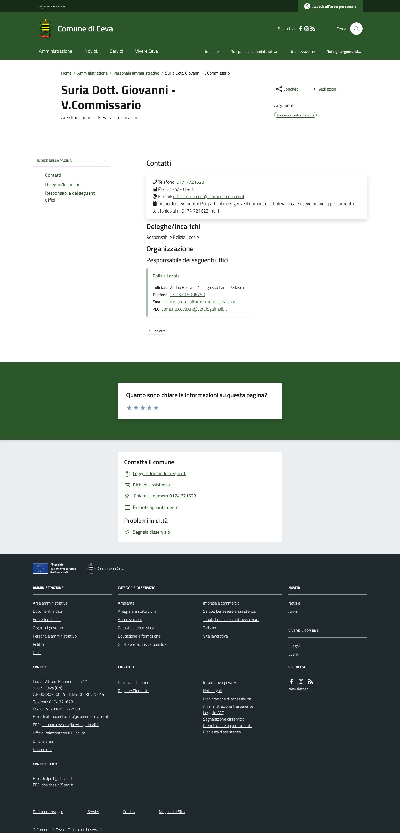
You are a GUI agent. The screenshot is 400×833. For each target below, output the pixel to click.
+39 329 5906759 (187, 294)
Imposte (212, 51)
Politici (38, 644)
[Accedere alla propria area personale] (330, 6)
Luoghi (294, 646)
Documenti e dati (47, 611)
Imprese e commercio (221, 603)
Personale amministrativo (136, 73)
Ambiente (126, 603)
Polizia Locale (166, 275)
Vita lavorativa (215, 636)
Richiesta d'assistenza (222, 732)
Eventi (293, 654)
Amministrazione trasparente (228, 706)
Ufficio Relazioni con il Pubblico (59, 733)
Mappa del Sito (172, 812)
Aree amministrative (50, 603)
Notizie (294, 603)
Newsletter (298, 689)
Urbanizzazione (302, 51)
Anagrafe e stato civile (137, 611)
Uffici (37, 652)
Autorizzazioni (130, 619)
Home (66, 73)
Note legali (212, 691)
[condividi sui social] (287, 89)
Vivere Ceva (146, 50)
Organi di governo (48, 628)
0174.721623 (61, 702)
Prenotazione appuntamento (227, 725)
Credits (129, 812)
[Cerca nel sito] (354, 28)
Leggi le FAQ (214, 712)
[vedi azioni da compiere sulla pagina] (323, 89)
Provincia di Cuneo (133, 682)
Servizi (116, 50)
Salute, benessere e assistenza (229, 611)
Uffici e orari (43, 741)
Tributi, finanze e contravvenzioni (231, 619)
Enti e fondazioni (47, 619)
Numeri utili (42, 749)
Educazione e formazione (139, 636)
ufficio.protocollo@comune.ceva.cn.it (208, 196)
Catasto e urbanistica (136, 628)
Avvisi (293, 611)
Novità (91, 50)
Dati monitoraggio (48, 812)
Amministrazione (55, 50)
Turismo (209, 628)
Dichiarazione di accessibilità (227, 699)
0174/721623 (190, 181)
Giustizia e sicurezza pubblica (142, 644)
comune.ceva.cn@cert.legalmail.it (194, 308)
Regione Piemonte (51, 6)
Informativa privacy (219, 682)
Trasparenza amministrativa (254, 51)
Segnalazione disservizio (223, 719)
